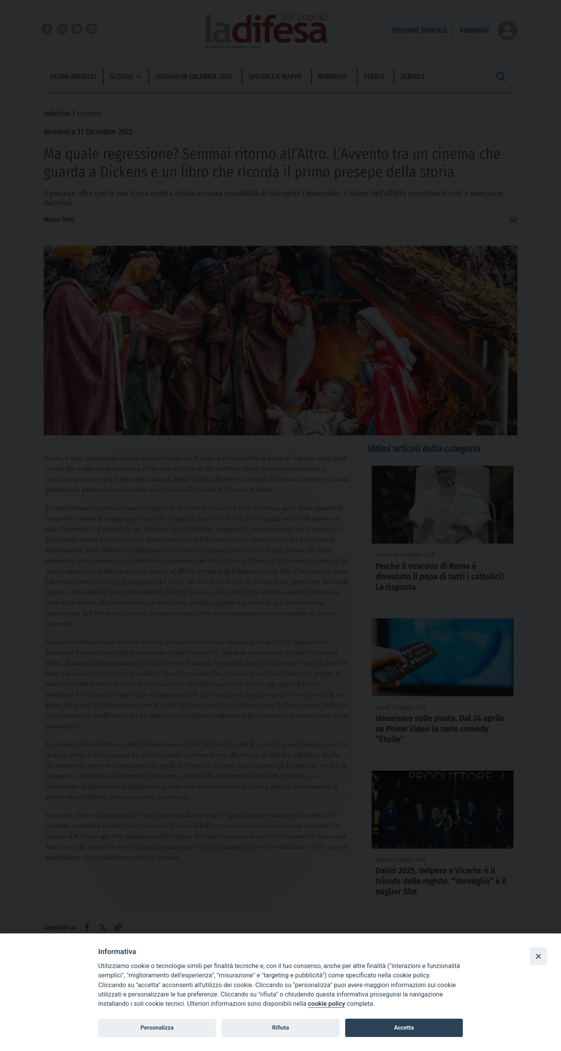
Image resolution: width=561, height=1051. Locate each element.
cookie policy (326, 1003)
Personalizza (156, 1027)
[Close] (538, 956)
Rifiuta (280, 1027)
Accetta (404, 1027)
